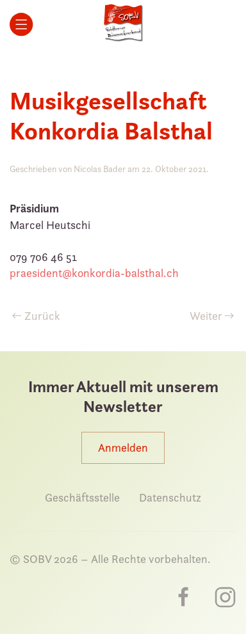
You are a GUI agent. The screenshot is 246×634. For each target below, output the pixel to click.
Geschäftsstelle (82, 497)
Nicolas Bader (100, 168)
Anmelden (123, 447)
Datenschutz (170, 497)
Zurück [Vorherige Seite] (36, 315)
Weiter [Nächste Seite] (212, 315)
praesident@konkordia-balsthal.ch (94, 273)
